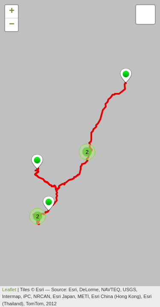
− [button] (12, 24)
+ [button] (12, 11)
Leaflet (9, 289)
